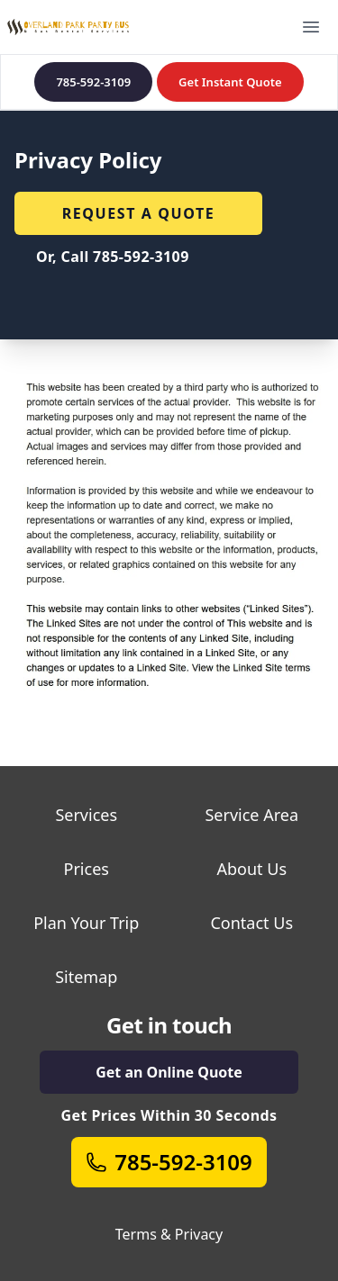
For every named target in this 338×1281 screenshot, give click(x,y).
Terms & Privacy (169, 1234)
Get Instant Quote (229, 82)
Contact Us (251, 923)
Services (86, 814)
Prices (86, 869)
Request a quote (138, 213)
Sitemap (86, 977)
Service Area (251, 814)
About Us (251, 869)
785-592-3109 (93, 82)
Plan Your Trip (86, 923)
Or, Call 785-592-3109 (112, 256)
